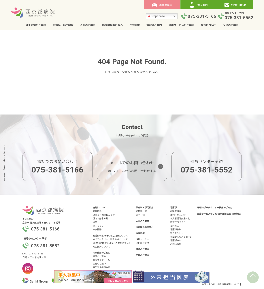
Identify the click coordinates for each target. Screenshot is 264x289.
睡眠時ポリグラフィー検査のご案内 (214, 207)
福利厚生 (174, 226)
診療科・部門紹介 (63, 25)
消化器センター (143, 243)
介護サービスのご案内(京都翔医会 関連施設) (219, 214)
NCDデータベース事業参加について (110, 239)
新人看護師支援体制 (180, 218)
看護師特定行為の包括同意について (110, 235)
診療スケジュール (101, 260)
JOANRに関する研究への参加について (112, 243)
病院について (208, 25)
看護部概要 (175, 211)
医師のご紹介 (99, 263)
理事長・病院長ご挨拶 (104, 215)
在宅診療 (134, 25)
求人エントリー (178, 233)
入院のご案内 (87, 25)
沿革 (95, 222)
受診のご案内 (99, 256)
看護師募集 (175, 229)
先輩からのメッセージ (181, 237)
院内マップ (98, 226)
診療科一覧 (141, 211)
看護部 (173, 207)
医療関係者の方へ (112, 25)
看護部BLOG (176, 240)
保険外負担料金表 (101, 267)
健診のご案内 (154, 25)
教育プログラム (178, 222)
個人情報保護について (228, 284)
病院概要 (97, 211)
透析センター (142, 239)
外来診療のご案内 (36, 25)
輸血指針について (101, 246)
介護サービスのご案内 (181, 25)
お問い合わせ (176, 244)
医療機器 (97, 229)
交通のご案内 (230, 25)
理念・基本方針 (100, 218)
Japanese (156, 16)
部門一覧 (140, 215)
